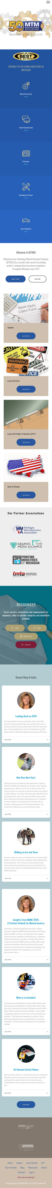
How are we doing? (26, 1183)
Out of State (11, 1171)
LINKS (37, 632)
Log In (31, 1175)
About (44, 1171)
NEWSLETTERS (26, 641)
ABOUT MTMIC (16, 283)
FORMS (15, 632)
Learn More (26, 340)
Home (10, 1166)
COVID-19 (26, 649)
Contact (21, 1175)
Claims (19, 1166)
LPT (43, 1166)
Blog (22, 1171)
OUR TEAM (37, 283)
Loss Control (31, 1166)
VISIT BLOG (26, 1109)
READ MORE (26, 741)
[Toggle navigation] (48, 2)
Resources (32, 1171)
